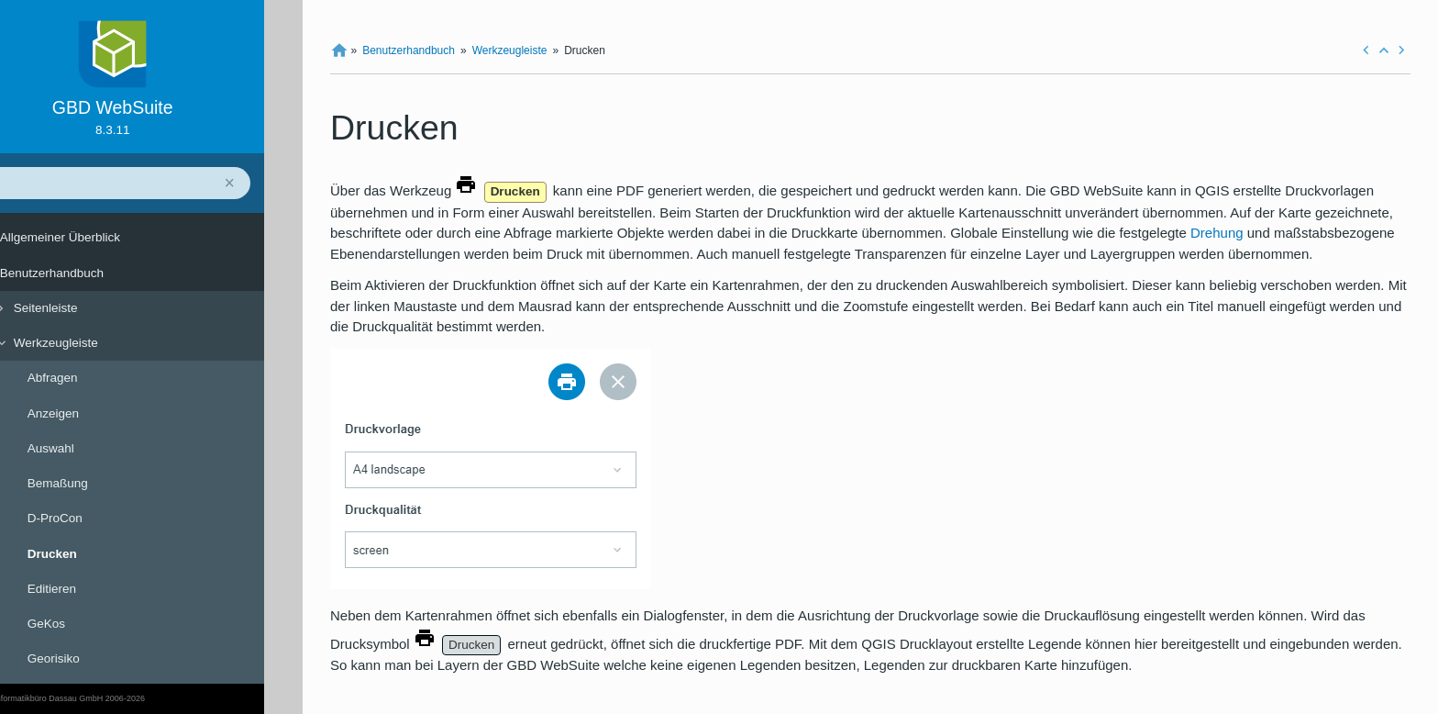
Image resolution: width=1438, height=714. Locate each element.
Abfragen (91, 378)
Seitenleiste (84, 308)
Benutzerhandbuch (90, 273)
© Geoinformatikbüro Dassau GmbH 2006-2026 (96, 698)
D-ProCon (93, 518)
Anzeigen (91, 413)
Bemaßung (96, 483)
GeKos (85, 623)
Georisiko (92, 658)
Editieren (90, 589)
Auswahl (89, 448)
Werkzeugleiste (94, 343)
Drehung (1217, 232)
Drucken (91, 554)
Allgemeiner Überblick (99, 237)
